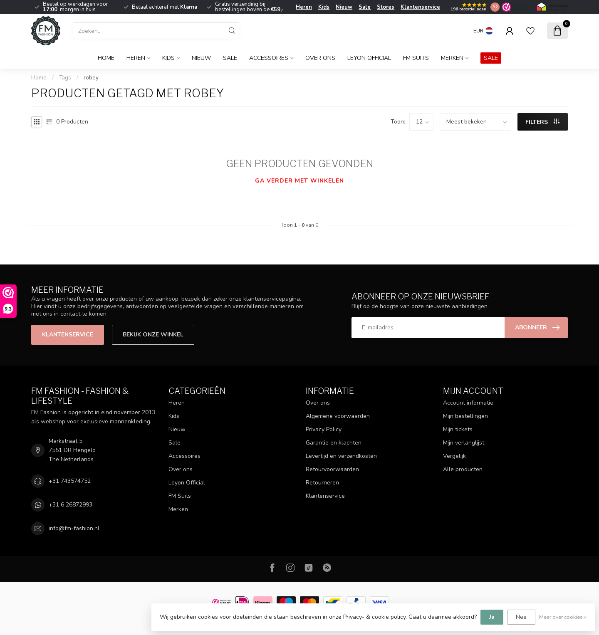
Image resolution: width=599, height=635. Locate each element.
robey (91, 78)
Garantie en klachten (333, 443)
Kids (323, 7)
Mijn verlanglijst (463, 443)
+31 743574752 (70, 481)
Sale (365, 7)
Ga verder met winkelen (299, 181)
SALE (491, 58)
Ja (492, 617)
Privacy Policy (324, 429)
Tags (65, 78)
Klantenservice (420, 7)
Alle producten (463, 469)
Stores (385, 7)
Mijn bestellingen (465, 416)
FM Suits (416, 58)
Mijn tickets (458, 429)
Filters (542, 122)
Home (106, 58)
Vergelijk (454, 456)
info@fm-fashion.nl (74, 528)
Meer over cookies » (563, 616)
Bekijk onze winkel (153, 335)
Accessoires (268, 58)
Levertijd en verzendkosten (341, 456)
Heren (304, 7)
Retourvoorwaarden (332, 469)
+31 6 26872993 (70, 505)
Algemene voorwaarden (338, 416)
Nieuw (344, 7)
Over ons (320, 58)
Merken (452, 58)
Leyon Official (369, 58)
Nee (521, 617)
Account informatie (468, 403)
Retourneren (322, 483)
